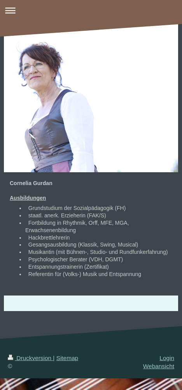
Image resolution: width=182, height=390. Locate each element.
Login (166, 358)
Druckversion (30, 358)
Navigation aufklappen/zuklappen (91, 10)
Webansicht (158, 366)
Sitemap (67, 358)
